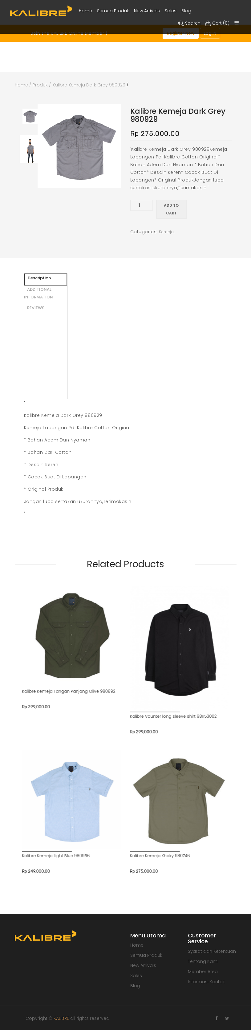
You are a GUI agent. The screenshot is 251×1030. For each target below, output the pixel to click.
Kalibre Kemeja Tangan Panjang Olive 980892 (105, 624)
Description (39, 278)
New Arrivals (143, 965)
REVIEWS (35, 308)
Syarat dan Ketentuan (212, 951)
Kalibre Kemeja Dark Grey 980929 (88, 85)
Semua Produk (146, 955)
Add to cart (171, 209)
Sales (136, 975)
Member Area (203, 971)
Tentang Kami (203, 961)
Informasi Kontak (206, 982)
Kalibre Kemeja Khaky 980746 (138, 682)
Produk (40, 85)
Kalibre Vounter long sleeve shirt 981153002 (142, 633)
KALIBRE (61, 1018)
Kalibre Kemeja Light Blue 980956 (100, 682)
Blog (135, 986)
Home (21, 85)
